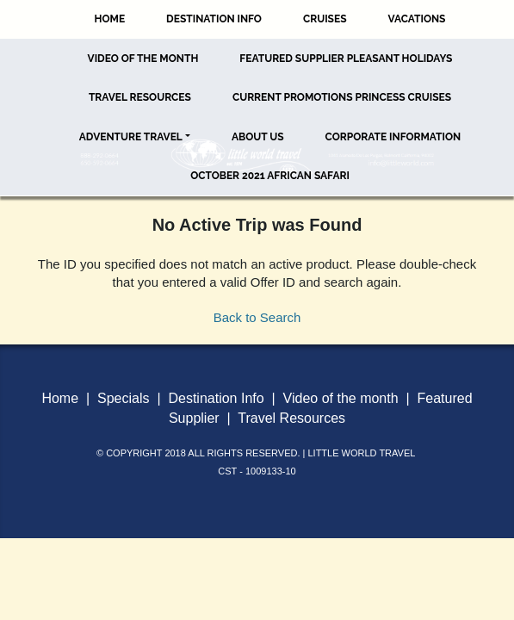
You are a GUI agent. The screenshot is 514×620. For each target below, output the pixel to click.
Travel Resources (140, 97)
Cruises (325, 19)
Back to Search (257, 317)
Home (110, 19)
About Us (258, 137)
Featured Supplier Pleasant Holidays (345, 59)
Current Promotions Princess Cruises (341, 97)
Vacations (417, 19)
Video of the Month (143, 59)
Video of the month (341, 398)
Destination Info (214, 19)
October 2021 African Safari (270, 176)
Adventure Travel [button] (131, 137)
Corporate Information (393, 137)
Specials (123, 398)
